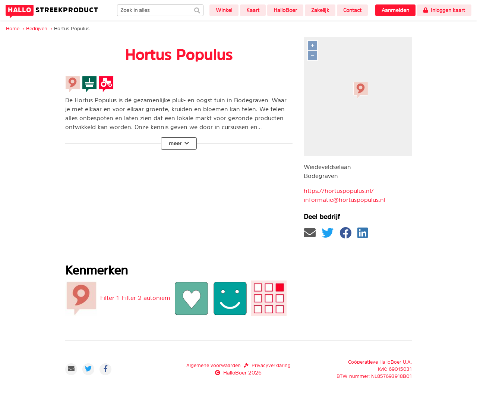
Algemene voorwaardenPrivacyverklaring (238, 365)
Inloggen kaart (444, 10)
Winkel (224, 10)
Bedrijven (36, 28)
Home (12, 28)
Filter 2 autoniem (146, 298)
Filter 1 (109, 298)
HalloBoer (285, 10)
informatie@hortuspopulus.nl (344, 200)
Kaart (252, 10)
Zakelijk (320, 10)
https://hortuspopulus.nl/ (339, 191)
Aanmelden (395, 10)
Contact (352, 10)
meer (179, 143)
